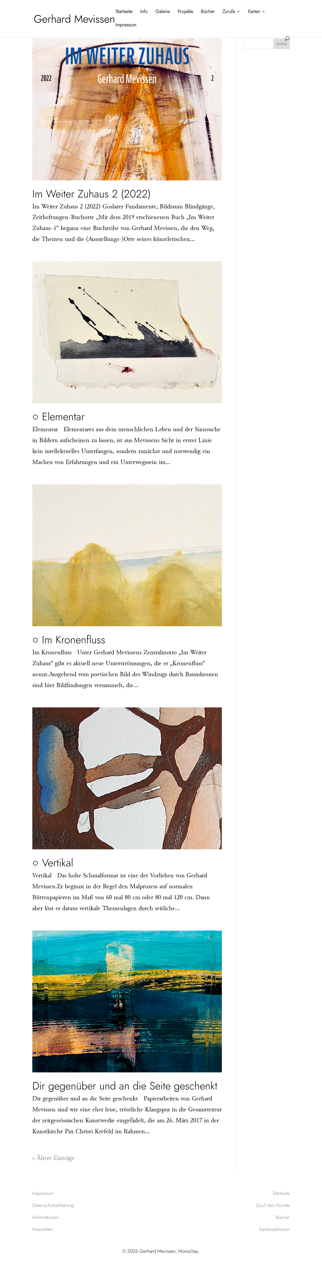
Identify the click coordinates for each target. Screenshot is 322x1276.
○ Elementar (58, 416)
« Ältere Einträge (53, 1158)
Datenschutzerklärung (53, 1205)
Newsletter (42, 1229)
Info (144, 12)
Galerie (162, 12)
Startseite (123, 12)
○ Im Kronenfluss (68, 639)
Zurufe (228, 12)
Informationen (45, 1217)
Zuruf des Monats (273, 1205)
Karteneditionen (275, 1229)
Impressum (125, 25)
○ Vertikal (52, 862)
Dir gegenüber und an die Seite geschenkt (124, 1085)
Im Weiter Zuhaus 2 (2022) (91, 193)
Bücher (208, 12)
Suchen (281, 44)
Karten (254, 12)
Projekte (185, 12)
